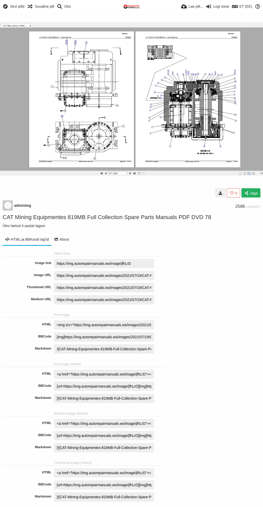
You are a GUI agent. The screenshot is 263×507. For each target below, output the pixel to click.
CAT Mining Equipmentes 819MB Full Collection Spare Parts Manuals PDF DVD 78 (107, 217)
